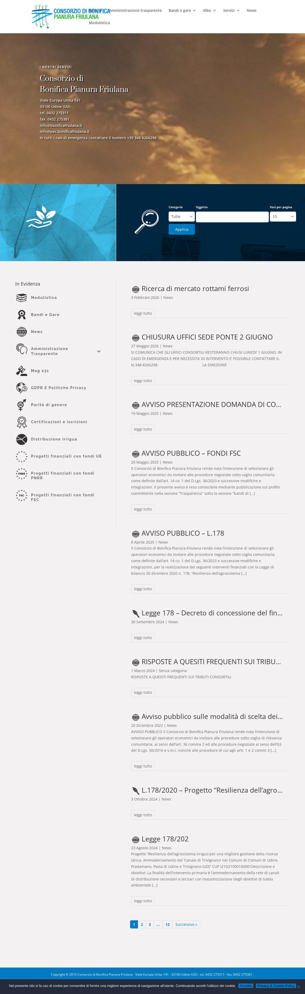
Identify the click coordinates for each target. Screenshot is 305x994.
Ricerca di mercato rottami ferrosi (195, 288)
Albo (207, 11)
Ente (93, 11)
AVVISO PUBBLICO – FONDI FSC (191, 453)
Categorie (176, 207)
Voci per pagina (281, 207)
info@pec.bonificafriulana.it (65, 132)
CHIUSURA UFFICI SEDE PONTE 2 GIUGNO (207, 337)
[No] (298, 986)
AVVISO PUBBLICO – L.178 (183, 533)
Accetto (246, 986)
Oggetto (202, 207)
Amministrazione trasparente (135, 11)
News (251, 11)
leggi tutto (143, 313)
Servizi (229, 11)
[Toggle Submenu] (98, 351)
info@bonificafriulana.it (61, 126)
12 (167, 924)
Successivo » (186, 924)
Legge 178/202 (165, 838)
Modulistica (99, 23)
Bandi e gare (180, 11)
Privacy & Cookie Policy (276, 986)
